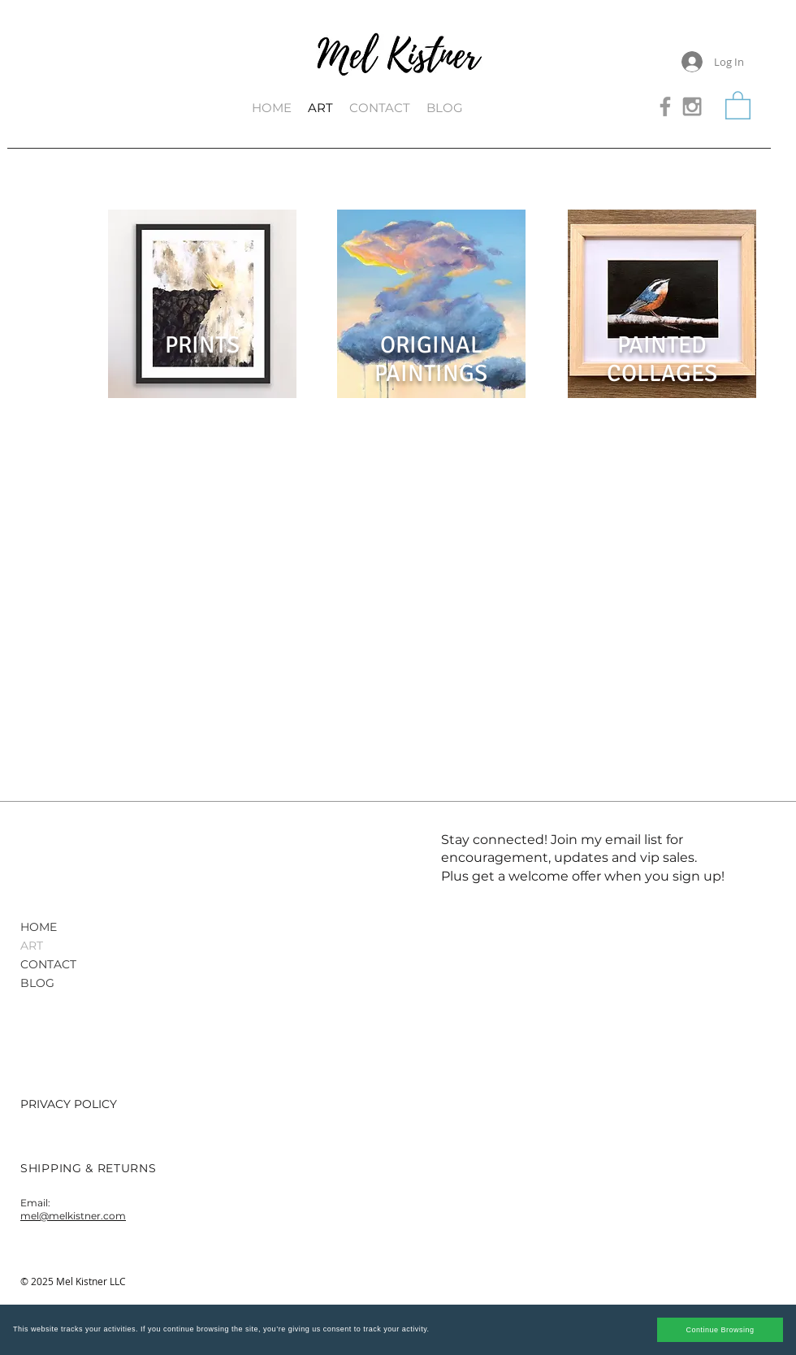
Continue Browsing (720, 1330)
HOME (38, 927)
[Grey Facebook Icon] (665, 106)
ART (31, 945)
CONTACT (48, 964)
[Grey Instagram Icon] (692, 106)
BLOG (37, 983)
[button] (738, 104)
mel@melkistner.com (73, 1216)
